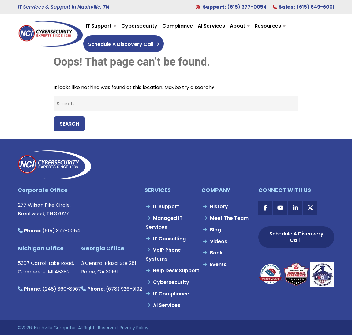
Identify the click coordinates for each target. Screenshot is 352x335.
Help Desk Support (176, 270)
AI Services (211, 25)
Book (216, 252)
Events (218, 264)
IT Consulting (169, 238)
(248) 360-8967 (62, 288)
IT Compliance (171, 293)
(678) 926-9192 (124, 288)
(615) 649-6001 (315, 6)
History (219, 206)
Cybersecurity (139, 25)
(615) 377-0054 (247, 6)
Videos (218, 241)
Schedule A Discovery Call (123, 44)
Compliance (177, 25)
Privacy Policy (134, 328)
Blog (215, 229)
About (237, 25)
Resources (268, 25)
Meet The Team (229, 218)
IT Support (99, 25)
